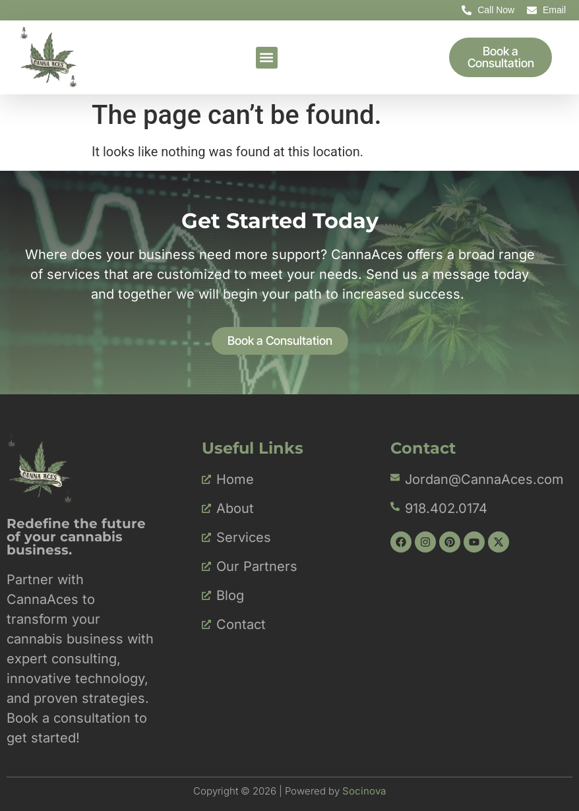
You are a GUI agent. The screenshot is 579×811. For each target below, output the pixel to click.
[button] (267, 58)
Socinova (364, 791)
